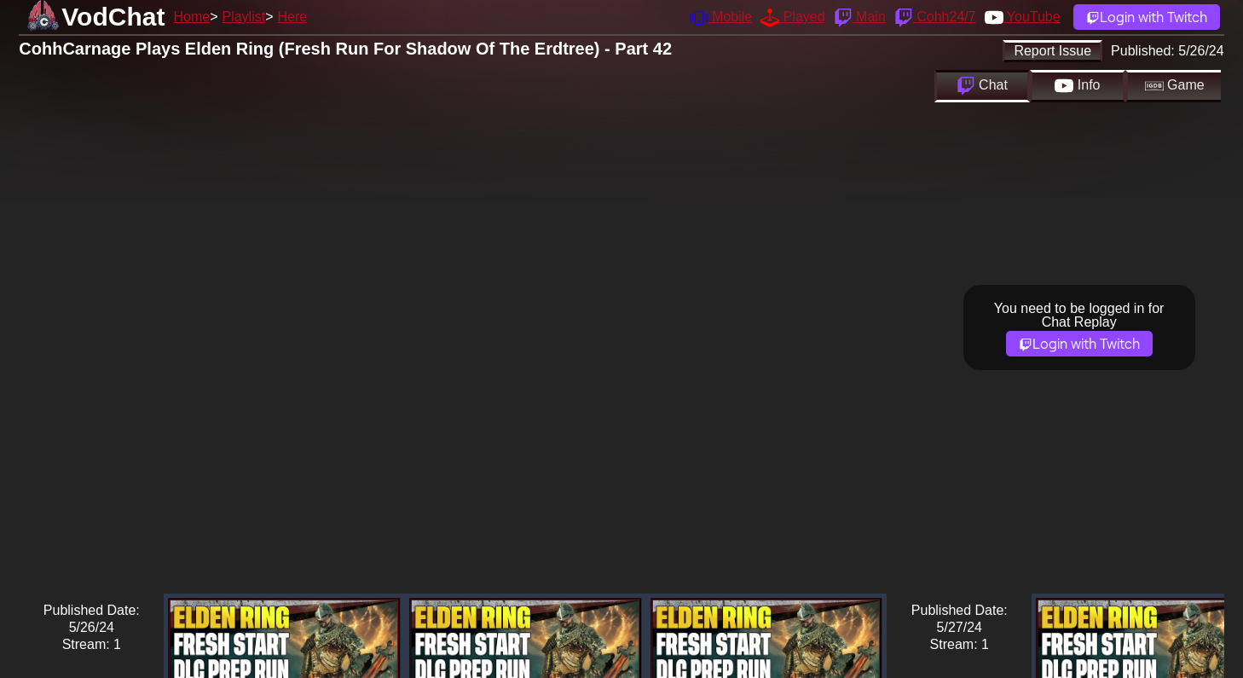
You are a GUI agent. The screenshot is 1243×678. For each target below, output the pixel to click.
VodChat (113, 17)
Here (293, 16)
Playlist (243, 16)
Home (191, 16)
